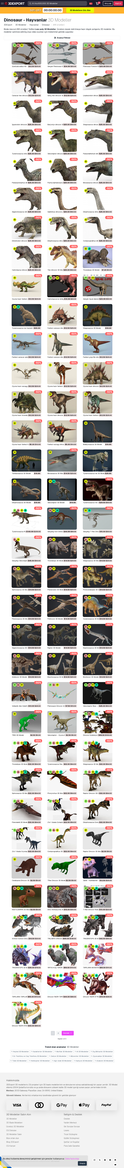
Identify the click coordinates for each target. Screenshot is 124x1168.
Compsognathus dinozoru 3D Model (97, 241)
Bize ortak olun (12, 1138)
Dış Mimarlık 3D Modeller (102, 1052)
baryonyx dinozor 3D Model (58, 124)
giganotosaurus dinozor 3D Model (25, 212)
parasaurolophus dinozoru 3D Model (26, 183)
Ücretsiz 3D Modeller (15, 1126)
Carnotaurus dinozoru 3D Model (24, 270)
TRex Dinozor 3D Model (57, 880)
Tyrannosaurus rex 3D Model (94, 473)
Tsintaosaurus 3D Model (21, 473)
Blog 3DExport (12, 1142)
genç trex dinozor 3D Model (58, 95)
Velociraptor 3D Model (56, 502)
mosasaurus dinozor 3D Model (95, 183)
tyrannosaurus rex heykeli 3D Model (26, 328)
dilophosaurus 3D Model (21, 502)
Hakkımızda (12, 1080)
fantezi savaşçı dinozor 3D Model (61, 444)
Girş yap (108, 3)
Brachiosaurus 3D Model (57, 677)
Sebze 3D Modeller (58, 1056)
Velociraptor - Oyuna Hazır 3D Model (62, 735)
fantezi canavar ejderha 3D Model (25, 357)
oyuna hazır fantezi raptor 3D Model (97, 415)
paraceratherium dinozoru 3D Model (96, 154)
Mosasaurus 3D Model (56, 473)
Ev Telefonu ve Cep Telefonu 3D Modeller (29, 1056)
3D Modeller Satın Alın (18, 1114)
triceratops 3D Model (91, 270)
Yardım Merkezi (70, 1122)
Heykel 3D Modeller (20, 1052)
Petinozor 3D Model (55, 619)
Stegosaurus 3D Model (92, 328)
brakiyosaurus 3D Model (92, 444)
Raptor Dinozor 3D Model (93, 793)
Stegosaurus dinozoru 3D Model (95, 124)
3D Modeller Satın (14, 1134)
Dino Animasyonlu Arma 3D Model (60, 910)
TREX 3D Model (18, 735)
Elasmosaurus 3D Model (92, 648)
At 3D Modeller (82, 1052)
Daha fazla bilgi (72, 1159)
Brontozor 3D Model (91, 677)
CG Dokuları (11, 1130)
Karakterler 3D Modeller (42, 1052)
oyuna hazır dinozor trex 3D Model (61, 415)
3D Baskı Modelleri (14, 1122)
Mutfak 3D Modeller (64, 1052)
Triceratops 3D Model (56, 561)
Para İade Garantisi (72, 1146)
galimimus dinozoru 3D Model (59, 212)
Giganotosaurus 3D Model (22, 648)
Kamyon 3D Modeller (83, 1061)
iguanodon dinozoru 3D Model (23, 124)
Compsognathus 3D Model (58, 851)
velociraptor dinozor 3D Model (59, 154)
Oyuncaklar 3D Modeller (101, 1056)
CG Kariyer (11, 1146)
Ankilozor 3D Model (19, 677)
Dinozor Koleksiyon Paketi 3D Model (97, 735)
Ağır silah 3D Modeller (62, 1061)
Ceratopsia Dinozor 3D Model (23, 880)
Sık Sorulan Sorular (72, 1126)
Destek (67, 1119)
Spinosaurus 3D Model (20, 590)
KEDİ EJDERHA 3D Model (21, 910)
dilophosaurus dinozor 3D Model (95, 212)
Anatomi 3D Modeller (104, 1061)
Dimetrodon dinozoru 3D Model (24, 241)
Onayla (82, 1163)
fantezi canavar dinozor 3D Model (61, 328)
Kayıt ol (118, 3)
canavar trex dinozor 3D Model (24, 95)
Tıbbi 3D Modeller (18, 1061)
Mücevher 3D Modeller (79, 1056)
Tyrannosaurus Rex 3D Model (59, 764)
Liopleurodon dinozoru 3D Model (95, 95)
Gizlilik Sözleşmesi (71, 1138)
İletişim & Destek (73, 1114)
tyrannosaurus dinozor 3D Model (25, 154)
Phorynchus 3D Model (56, 793)
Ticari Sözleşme (70, 1134)
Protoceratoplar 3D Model (93, 590)
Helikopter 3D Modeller (39, 1061)
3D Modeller (11, 1119)
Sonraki (67, 1033)
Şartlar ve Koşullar (71, 1142)
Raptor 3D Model (54, 648)
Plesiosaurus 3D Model (21, 619)
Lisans (66, 1130)
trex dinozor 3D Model (56, 270)
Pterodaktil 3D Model (20, 822)
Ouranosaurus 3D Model (92, 619)
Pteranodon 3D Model (56, 590)
